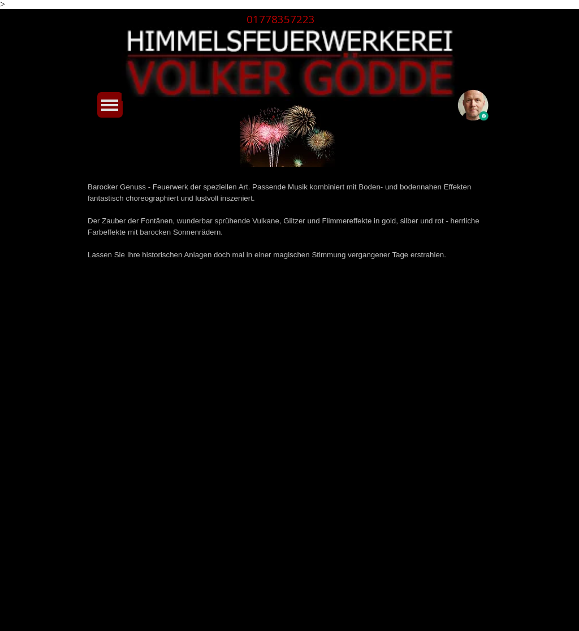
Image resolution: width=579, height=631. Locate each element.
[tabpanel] (289, 19)
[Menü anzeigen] (110, 105)
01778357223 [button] (281, 19)
